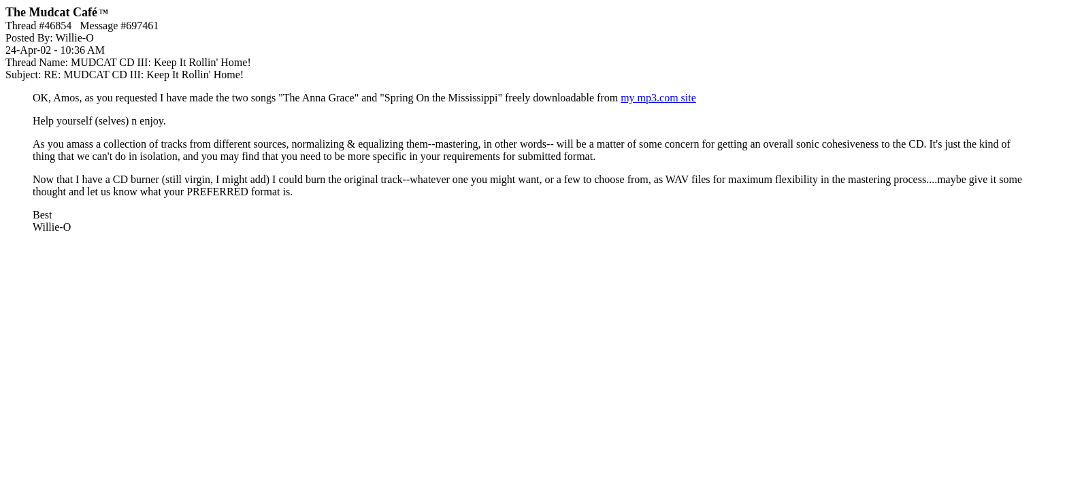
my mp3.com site (658, 97)
